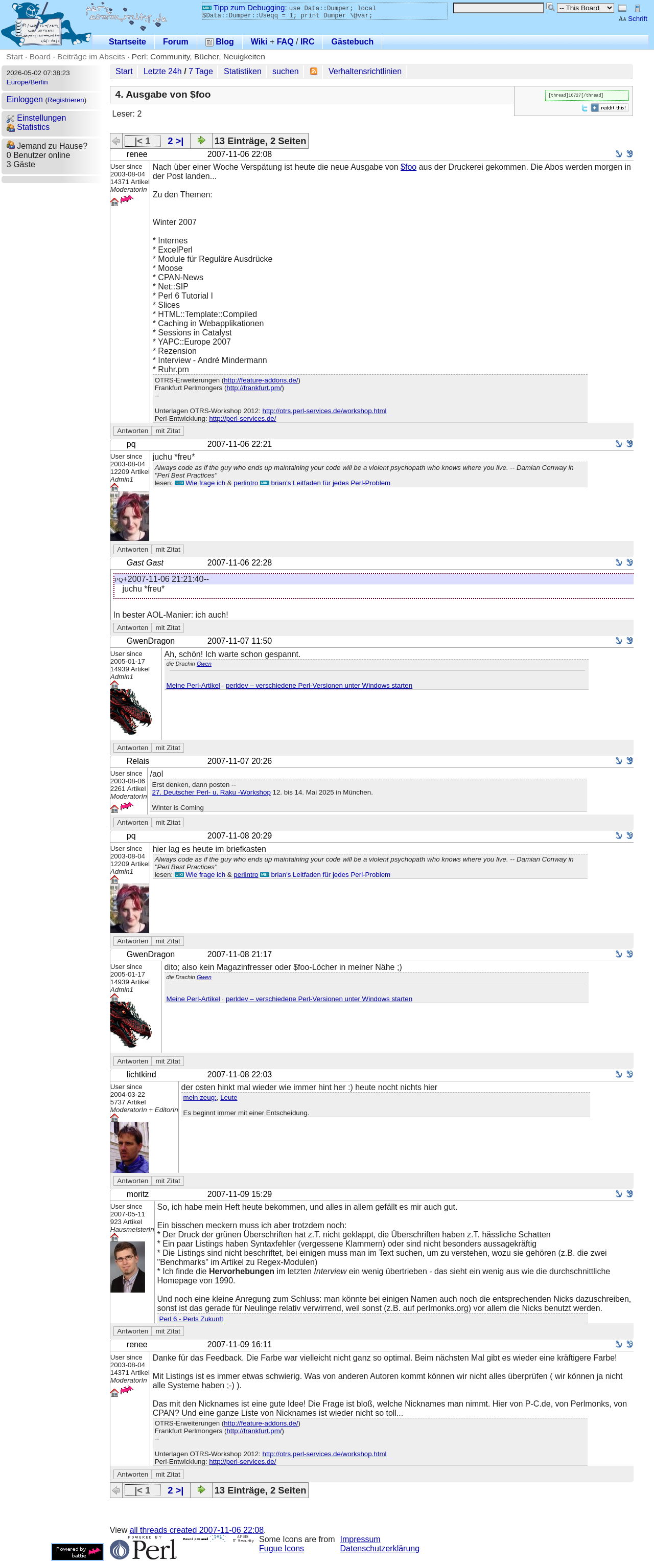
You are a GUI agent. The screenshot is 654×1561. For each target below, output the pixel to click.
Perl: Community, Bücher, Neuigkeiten (198, 56)
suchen (285, 71)
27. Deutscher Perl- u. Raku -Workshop (211, 792)
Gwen (204, 664)
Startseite (127, 41)
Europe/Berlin (27, 82)
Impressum (360, 1539)
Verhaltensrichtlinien (365, 71)
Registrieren (66, 100)
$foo (408, 167)
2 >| (175, 140)
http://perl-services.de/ (242, 418)
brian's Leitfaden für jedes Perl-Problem (325, 483)
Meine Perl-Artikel (193, 685)
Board (40, 56)
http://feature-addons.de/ (261, 380)
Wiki (259, 41)
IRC (307, 41)
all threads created (197, 1530)
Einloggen (25, 99)
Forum (176, 41)
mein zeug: (200, 1097)
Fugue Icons (281, 1548)
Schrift (632, 18)
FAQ (285, 41)
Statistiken (243, 71)
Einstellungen (36, 118)
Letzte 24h (163, 71)
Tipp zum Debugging (243, 7)
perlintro (245, 483)
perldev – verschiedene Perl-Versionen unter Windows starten (319, 685)
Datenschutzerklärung (380, 1548)
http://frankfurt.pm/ (254, 388)
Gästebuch (352, 41)
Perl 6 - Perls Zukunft (191, 1319)
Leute (228, 1097)
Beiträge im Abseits (91, 56)
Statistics (28, 127)
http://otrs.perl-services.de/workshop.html (325, 411)
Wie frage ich (200, 483)
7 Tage (201, 71)
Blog (219, 41)
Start (14, 56)
